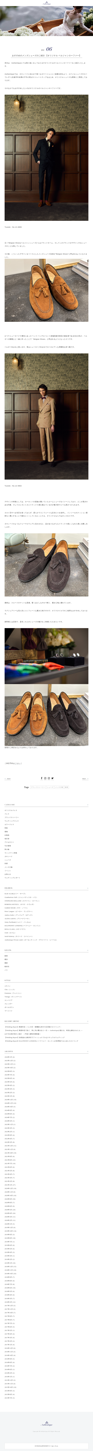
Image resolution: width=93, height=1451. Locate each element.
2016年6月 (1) (10, 1369)
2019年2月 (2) (10, 1259)
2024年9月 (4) (10, 1110)
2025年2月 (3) (10, 1092)
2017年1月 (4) (10, 1345)
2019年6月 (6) (10, 1245)
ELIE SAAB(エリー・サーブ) (15, 894)
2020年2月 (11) (10, 1220)
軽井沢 (7, 966)
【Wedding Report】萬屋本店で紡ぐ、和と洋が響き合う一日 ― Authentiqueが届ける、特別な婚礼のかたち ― (43, 1030)
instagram (45, 779)
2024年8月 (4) (10, 1114)
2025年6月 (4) (10, 1078)
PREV (84, 779)
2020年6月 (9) (10, 1206)
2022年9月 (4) (10, 1135)
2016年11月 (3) (10, 1352)
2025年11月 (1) (10, 1064)
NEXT (9, 779)
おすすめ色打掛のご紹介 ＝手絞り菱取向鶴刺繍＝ (23, 1034)
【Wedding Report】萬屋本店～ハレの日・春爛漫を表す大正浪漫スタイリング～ (33, 1027)
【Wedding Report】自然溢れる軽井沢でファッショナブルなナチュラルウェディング (35, 1037)
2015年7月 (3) (10, 1398)
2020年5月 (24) (10, 1210)
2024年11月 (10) (10, 1103)
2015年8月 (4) (10, 1394)
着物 (6, 831)
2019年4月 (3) (10, 1252)
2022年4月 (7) (10, 1139)
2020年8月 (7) (10, 1202)
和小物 (7, 849)
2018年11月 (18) (10, 1270)
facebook (41, 779)
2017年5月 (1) (10, 1330)
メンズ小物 (59, 787)
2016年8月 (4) (10, 1362)
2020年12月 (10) (10, 1188)
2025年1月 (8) (10, 1096)
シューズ (50, 787)
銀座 (66, 787)
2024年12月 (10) (10, 1100)
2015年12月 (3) (10, 1380)
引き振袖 (8, 846)
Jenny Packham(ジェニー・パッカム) (18, 922)
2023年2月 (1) (10, 1132)
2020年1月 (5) (10, 1224)
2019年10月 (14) (10, 1231)
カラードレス (9, 824)
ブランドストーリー (38, 787)
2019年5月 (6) (10, 1249)
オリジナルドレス (11, 810)
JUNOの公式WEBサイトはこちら (46, 1446)
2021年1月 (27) (10, 1185)
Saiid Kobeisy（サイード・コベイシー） (19, 936)
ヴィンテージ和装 (11, 853)
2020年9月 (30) (10, 1199)
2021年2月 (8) (10, 1181)
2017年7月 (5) (10, 1323)
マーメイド (8, 1011)
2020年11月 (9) (10, 1192)
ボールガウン (9, 1007)
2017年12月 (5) (10, 1305)
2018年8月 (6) (10, 1281)
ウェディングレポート (12, 878)
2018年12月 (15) (10, 1266)
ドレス (7, 814)
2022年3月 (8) (10, 1142)
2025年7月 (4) (10, 1075)
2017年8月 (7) (10, 1320)
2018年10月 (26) (10, 1273)
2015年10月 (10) (10, 1387)
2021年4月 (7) (10, 1174)
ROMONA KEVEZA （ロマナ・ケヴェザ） (20, 904)
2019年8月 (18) (10, 1238)
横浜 (6, 959)
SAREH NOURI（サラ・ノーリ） (16, 908)
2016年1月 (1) (10, 1377)
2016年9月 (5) (10, 1359)
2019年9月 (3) (10, 1234)
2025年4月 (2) (10, 1085)
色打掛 (7, 839)
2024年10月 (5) (10, 1107)
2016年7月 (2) (10, 1366)
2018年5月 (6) (10, 1291)
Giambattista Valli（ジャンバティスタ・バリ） (21, 897)
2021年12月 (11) (10, 1146)
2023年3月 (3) (10, 1128)
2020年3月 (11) (10, 1217)
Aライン (8, 986)
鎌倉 (6, 963)
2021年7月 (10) (10, 1163)
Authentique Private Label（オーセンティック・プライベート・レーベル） (31, 940)
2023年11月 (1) (10, 1124)
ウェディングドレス (12, 821)
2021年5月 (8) (10, 1171)
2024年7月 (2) (10, 1117)
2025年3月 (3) (10, 1089)
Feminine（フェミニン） (13, 993)
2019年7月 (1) (10, 1242)
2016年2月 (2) (10, 1373)
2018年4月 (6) (10, 1295)
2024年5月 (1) (10, 1121)
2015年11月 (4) (10, 1384)
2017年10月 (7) (10, 1313)
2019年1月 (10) (10, 1263)
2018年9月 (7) (10, 1277)
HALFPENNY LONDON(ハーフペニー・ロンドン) (22, 926)
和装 (6, 828)
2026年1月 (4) (10, 1057)
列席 (6, 863)
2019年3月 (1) (10, 1256)
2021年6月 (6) (10, 1167)
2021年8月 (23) (10, 1160)
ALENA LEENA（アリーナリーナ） (17, 918)
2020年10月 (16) (10, 1195)
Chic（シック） (10, 989)
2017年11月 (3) (10, 1309)
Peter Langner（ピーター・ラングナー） (19, 911)
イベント (8, 871)
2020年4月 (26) (10, 1213)
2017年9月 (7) (10, 1316)
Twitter (52, 779)
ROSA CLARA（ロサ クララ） (15, 929)
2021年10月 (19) (10, 1153)
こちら (17, 763)
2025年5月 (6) (10, 1082)
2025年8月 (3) (10, 1071)
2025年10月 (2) (10, 1068)
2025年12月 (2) (10, 1060)
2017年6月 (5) (10, 1327)
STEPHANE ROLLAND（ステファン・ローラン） (22, 901)
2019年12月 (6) (10, 1227)
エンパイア (8, 1000)
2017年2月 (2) (10, 1341)
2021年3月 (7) (10, 1178)
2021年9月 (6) (10, 1156)
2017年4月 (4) (10, 1334)
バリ (6, 970)
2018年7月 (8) (10, 1284)
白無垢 (7, 835)
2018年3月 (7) (10, 1298)
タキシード (8, 856)
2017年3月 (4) (10, 1337)
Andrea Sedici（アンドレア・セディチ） (19, 915)
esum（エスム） (10, 933)
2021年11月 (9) (10, 1149)
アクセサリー (9, 842)
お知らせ (8, 874)
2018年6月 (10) (10, 1288)
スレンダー (8, 1004)
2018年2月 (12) (10, 1302)
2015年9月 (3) (10, 1391)
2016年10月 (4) (10, 1355)
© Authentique (43, 1431)
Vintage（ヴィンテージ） (14, 997)
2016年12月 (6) (10, 1348)
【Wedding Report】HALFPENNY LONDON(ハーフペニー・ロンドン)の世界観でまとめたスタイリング (41, 1041)
